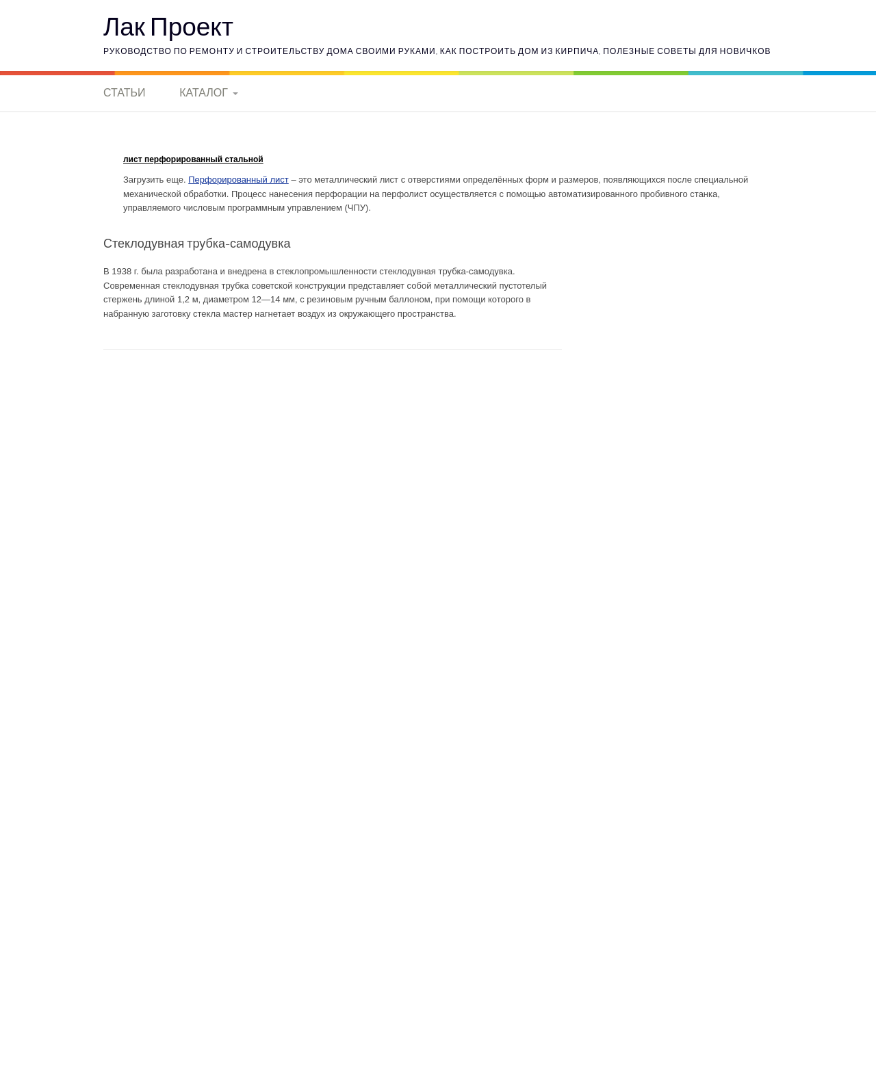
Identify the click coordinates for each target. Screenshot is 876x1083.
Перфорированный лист (238, 179)
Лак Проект (168, 26)
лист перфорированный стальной (193, 159)
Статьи (124, 92)
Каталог (203, 92)
